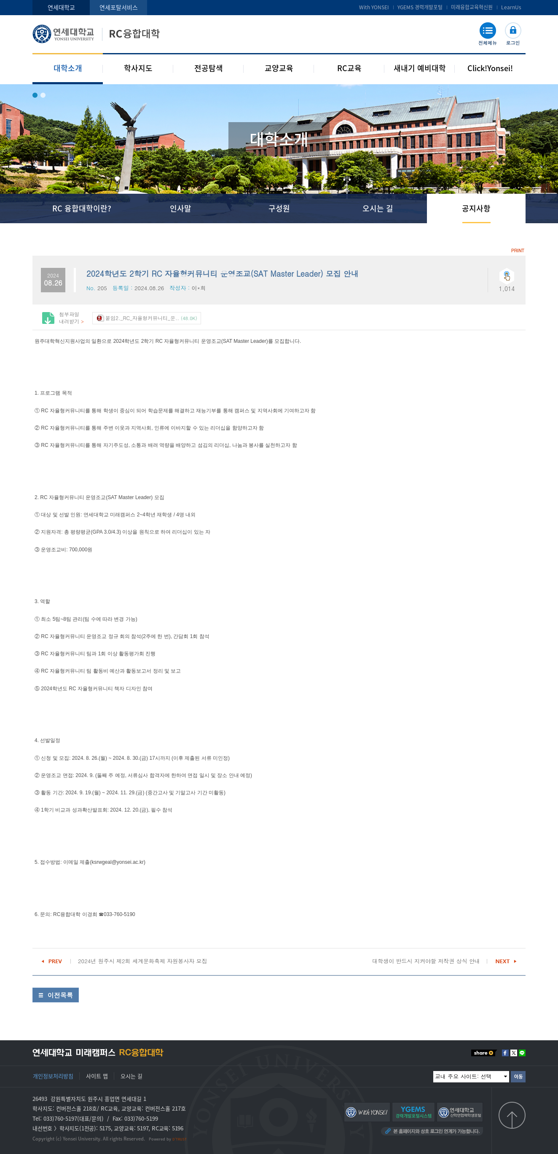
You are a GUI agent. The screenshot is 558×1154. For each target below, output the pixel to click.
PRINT (517, 250)
